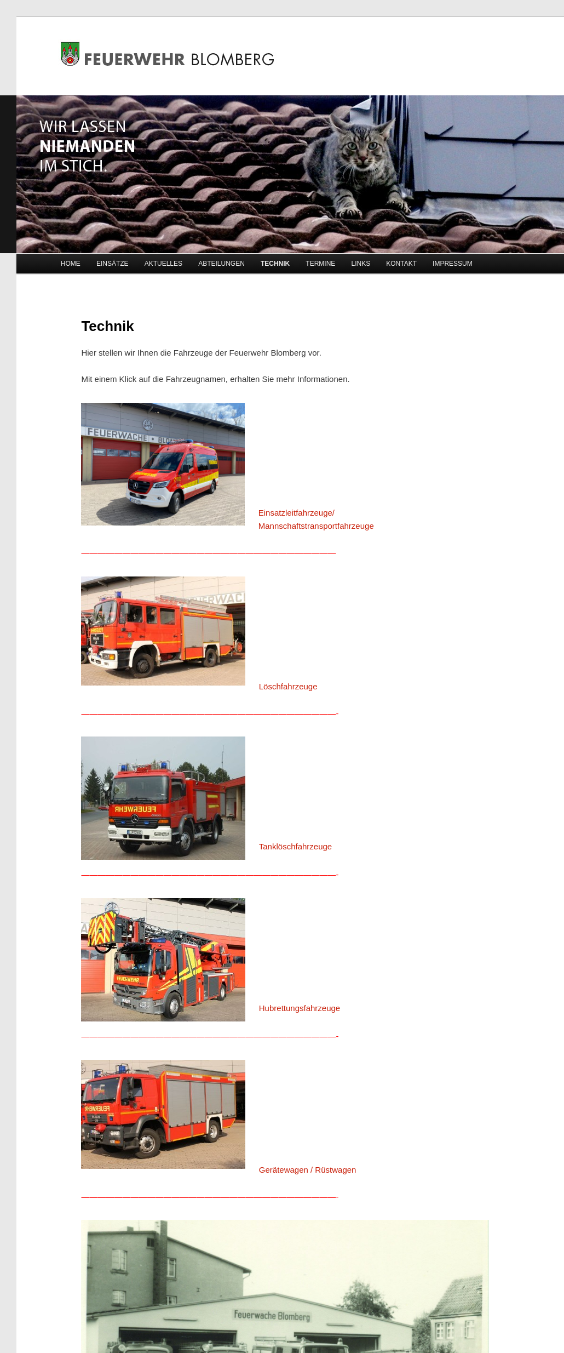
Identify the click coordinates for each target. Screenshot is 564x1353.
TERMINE (320, 263)
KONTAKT (401, 263)
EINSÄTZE (112, 263)
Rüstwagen (335, 1169)
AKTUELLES (163, 263)
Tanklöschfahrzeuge (295, 846)
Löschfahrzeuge (288, 686)
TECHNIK (275, 263)
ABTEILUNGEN (221, 263)
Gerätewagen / (286, 1169)
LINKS (360, 263)
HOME (70, 263)
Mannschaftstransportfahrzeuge (316, 525)
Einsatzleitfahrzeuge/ (296, 512)
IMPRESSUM (453, 263)
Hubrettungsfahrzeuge (299, 1008)
